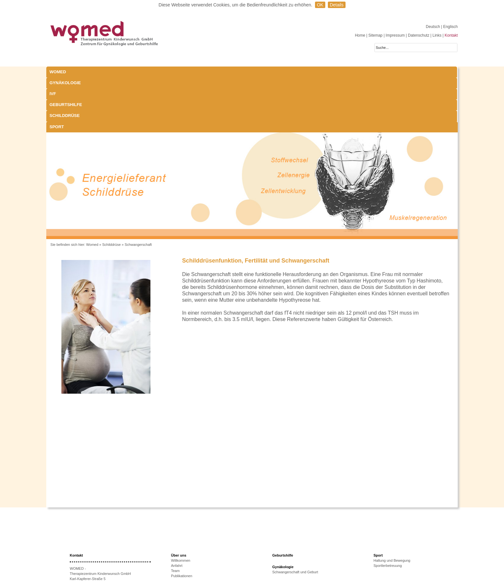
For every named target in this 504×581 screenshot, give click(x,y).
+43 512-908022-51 (92, 544)
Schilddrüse (270, 71)
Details (337, 4)
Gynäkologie (116, 71)
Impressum (395, 35)
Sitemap (375, 35)
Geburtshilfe (220, 71)
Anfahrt (176, 511)
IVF (155, 71)
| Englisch (449, 26)
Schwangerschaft (138, 190)
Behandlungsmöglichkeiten (293, 554)
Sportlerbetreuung (388, 511)
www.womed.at (91, 555)
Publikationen (181, 521)
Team (175, 516)
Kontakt (451, 35)
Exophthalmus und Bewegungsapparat (302, 549)
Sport (314, 71)
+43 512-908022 (96, 539)
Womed (92, 190)
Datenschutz (418, 35)
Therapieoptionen (185, 553)
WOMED (58, 71)
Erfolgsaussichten (185, 558)
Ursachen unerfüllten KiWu (192, 548)
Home (360, 35)
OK (320, 4)
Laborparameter (284, 539)
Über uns (178, 500)
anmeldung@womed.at (100, 549)
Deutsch (433, 26)
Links (436, 35)
